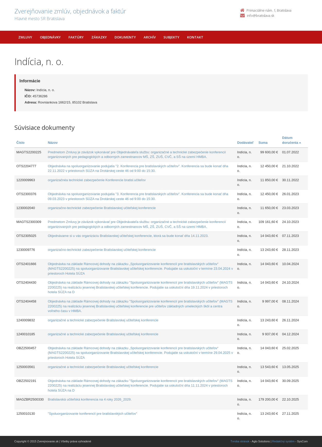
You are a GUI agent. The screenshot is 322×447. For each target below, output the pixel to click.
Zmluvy (25, 37)
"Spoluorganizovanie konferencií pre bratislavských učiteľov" (92, 414)
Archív (150, 37)
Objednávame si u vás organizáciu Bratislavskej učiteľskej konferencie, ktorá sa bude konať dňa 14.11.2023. (128, 236)
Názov (53, 143)
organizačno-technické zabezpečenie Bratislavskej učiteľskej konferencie (102, 208)
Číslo (20, 143)
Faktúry (76, 37)
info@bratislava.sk (260, 15)
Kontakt (195, 37)
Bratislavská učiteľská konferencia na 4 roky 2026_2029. (90, 399)
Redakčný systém (283, 441)
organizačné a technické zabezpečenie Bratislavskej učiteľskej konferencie (103, 320)
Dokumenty (125, 37)
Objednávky (50, 37)
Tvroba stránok (240, 441)
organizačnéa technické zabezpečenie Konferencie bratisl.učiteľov (97, 180)
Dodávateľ (245, 143)
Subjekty (171, 37)
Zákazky (99, 37)
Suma (262, 143)
